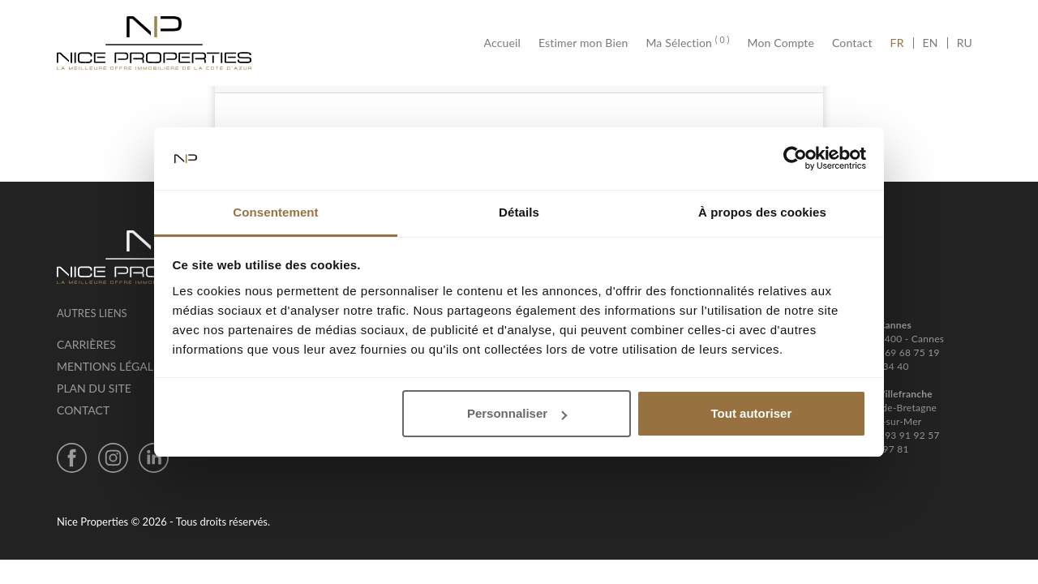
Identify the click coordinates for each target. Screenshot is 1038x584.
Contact (852, 43)
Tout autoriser (751, 413)
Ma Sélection (687, 43)
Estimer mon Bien (583, 43)
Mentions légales (111, 366)
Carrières (86, 344)
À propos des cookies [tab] (762, 212)
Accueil (507, 43)
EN (930, 43)
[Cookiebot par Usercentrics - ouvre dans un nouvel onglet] (795, 159)
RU (964, 43)
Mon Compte (781, 43)
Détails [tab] (519, 212)
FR (901, 43)
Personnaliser (517, 413)
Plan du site (94, 388)
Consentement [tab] (275, 212)
